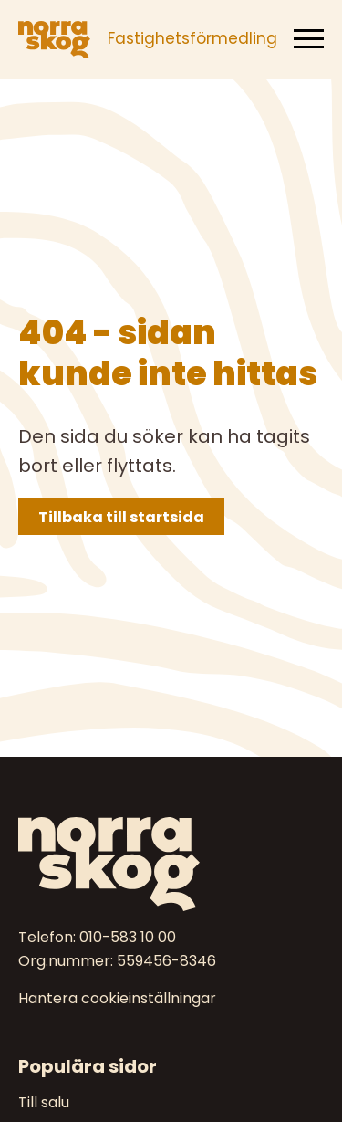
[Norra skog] (54, 39)
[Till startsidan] (171, 864)
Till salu (43, 1102)
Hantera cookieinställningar (117, 999)
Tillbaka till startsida (121, 517)
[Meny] (309, 39)
